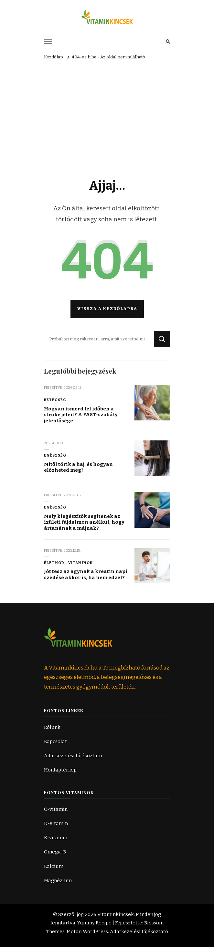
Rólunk (52, 727)
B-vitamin (55, 838)
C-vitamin (56, 809)
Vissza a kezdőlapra (107, 308)
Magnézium (58, 880)
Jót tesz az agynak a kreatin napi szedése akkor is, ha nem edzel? (85, 574)
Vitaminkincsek (115, 914)
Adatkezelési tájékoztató (73, 756)
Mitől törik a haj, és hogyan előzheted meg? (78, 467)
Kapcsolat (55, 741)
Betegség (55, 400)
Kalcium (53, 866)
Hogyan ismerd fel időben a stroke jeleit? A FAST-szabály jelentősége (81, 415)
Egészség (55, 455)
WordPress (95, 931)
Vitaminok (80, 562)
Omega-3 (55, 852)
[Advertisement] (107, 110)
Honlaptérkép (60, 770)
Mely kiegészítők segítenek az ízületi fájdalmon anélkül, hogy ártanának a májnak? (84, 522)
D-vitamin (56, 823)
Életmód (54, 562)
